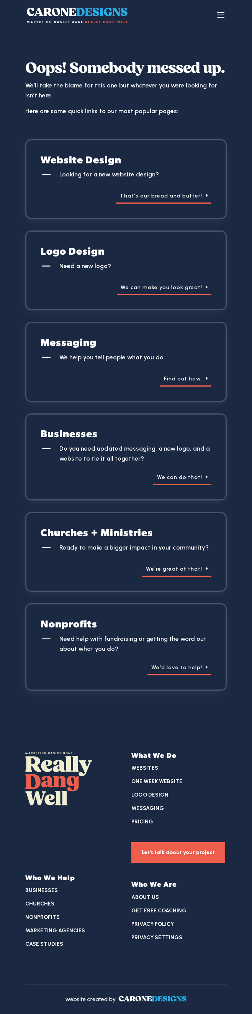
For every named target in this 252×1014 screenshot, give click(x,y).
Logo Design (150, 795)
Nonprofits (42, 917)
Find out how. (183, 378)
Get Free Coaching (159, 910)
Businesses (41, 890)
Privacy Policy (152, 924)
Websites (144, 768)
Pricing (142, 821)
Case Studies (44, 944)
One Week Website (156, 781)
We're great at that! (174, 569)
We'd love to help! (176, 667)
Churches (39, 903)
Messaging (147, 808)
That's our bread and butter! (161, 196)
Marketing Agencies (55, 930)
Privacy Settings (156, 937)
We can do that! (179, 477)
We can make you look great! (161, 287)
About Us (145, 897)
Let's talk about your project (178, 852)
